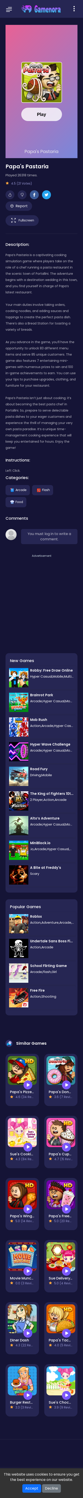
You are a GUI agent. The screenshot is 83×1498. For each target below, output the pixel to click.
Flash (42, 489)
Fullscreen (22, 220)
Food (16, 501)
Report (19, 206)
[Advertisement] (41, 600)
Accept (31, 1488)
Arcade (18, 489)
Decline (51, 1488)
